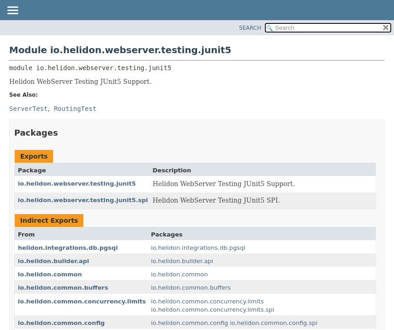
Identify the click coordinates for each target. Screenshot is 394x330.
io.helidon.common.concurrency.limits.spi (212, 309)
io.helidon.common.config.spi (273, 322)
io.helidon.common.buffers (63, 287)
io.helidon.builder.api (53, 261)
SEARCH (250, 28)
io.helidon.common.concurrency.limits (82, 301)
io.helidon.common (50, 274)
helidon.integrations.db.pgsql (68, 247)
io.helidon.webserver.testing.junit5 (77, 183)
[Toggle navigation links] (12, 11)
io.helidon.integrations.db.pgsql (198, 247)
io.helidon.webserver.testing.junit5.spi (83, 200)
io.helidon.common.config (61, 322)
